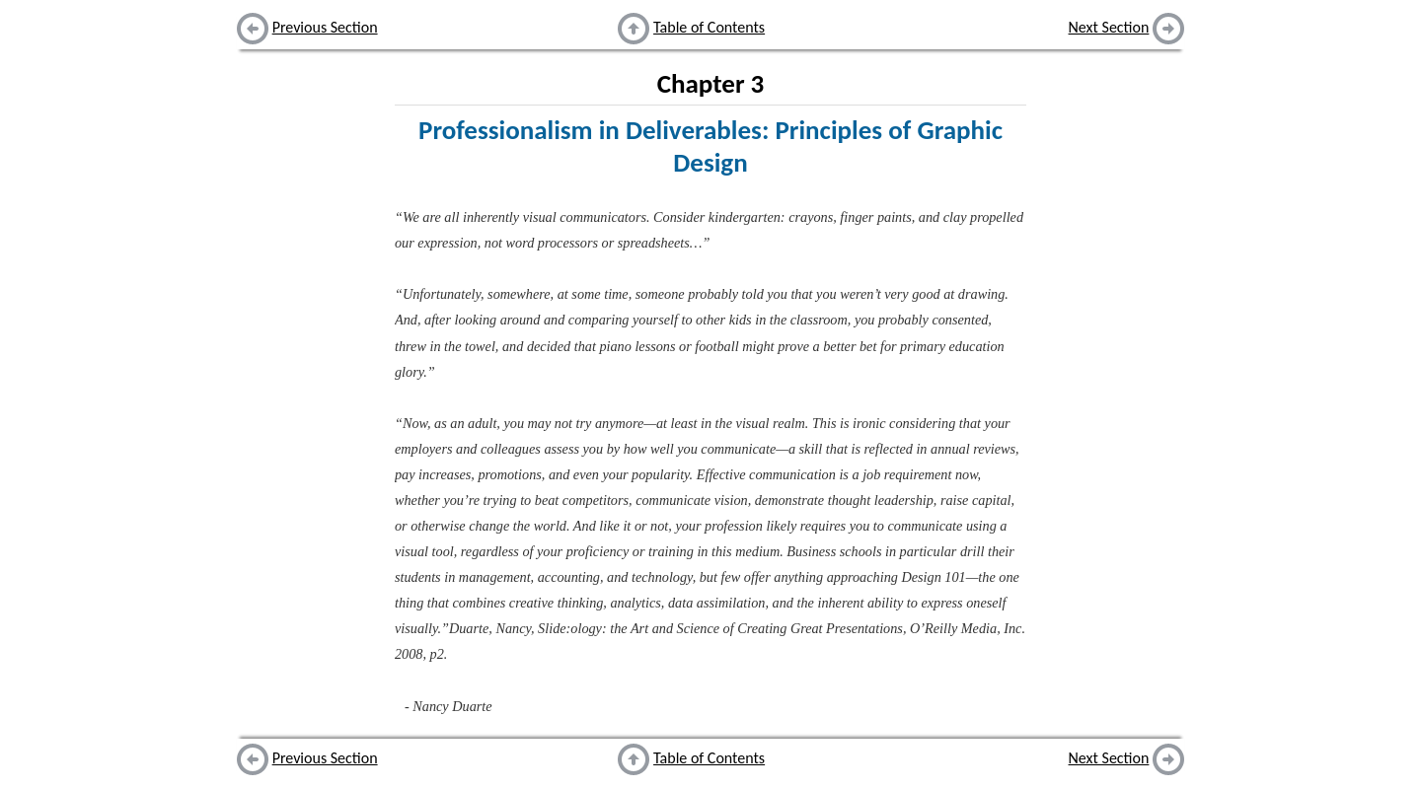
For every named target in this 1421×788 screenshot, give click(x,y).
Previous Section (325, 27)
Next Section (1109, 27)
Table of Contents (709, 27)
